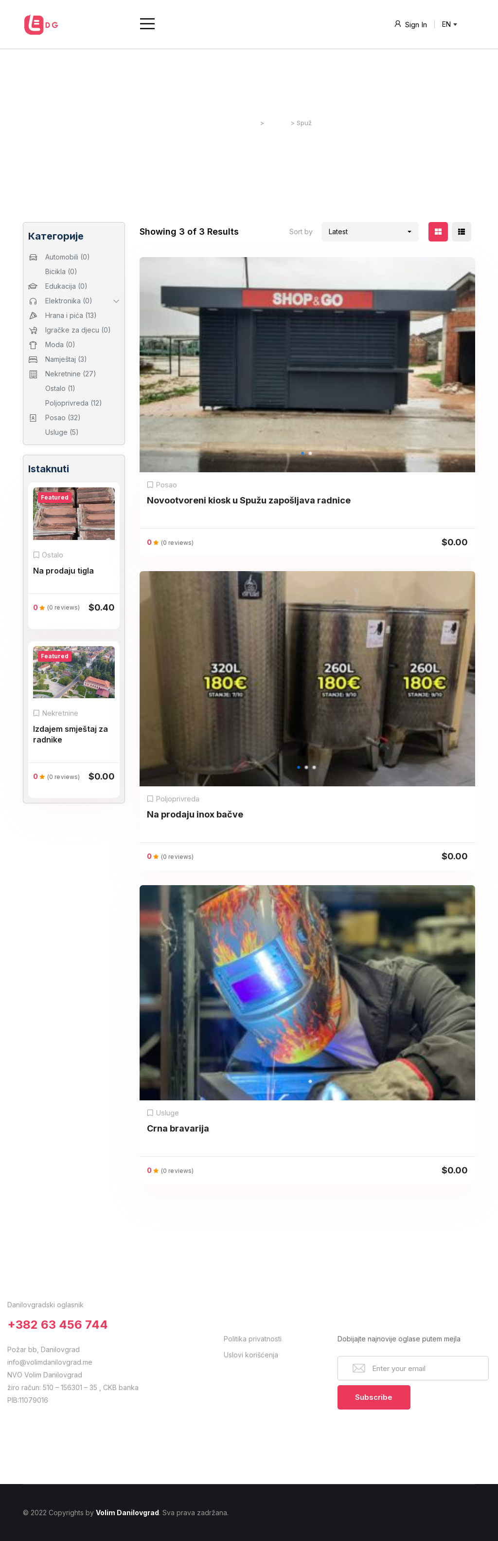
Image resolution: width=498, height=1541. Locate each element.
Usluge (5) (62, 432)
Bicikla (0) (61, 271)
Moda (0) (60, 344)
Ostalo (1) (60, 388)
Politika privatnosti (253, 1339)
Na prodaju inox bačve (195, 814)
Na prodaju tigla (63, 571)
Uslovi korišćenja (251, 1355)
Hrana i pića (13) (71, 315)
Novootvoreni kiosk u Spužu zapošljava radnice (249, 500)
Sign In (410, 24)
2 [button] (314, 464)
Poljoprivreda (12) (73, 403)
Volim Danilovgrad (127, 1512)
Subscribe (373, 1397)
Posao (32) (63, 417)
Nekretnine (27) (70, 374)
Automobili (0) (67, 257)
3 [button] (317, 778)
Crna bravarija (178, 1128)
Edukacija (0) (66, 286)
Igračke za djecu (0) (78, 330)
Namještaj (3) (66, 359)
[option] (307, 364)
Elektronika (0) (68, 301)
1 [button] (306, 464)
